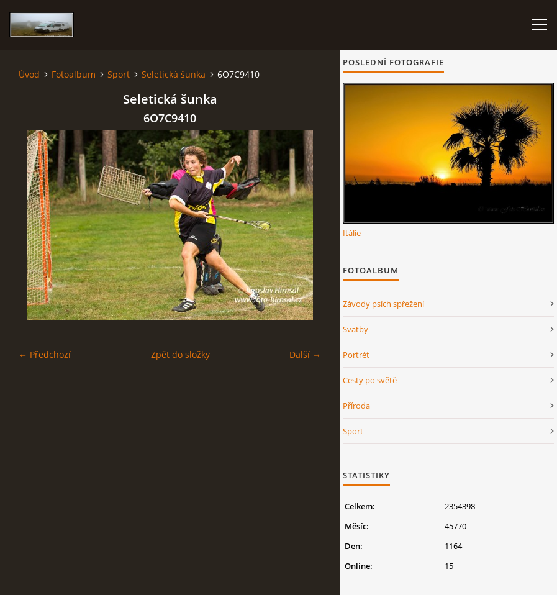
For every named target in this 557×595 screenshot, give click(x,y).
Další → (305, 354)
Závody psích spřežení (383, 303)
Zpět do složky (180, 354)
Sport (118, 74)
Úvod (29, 74)
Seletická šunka (174, 74)
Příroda (356, 405)
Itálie (352, 232)
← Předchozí (45, 354)
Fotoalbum (74, 74)
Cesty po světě (370, 380)
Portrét (356, 354)
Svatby (355, 329)
